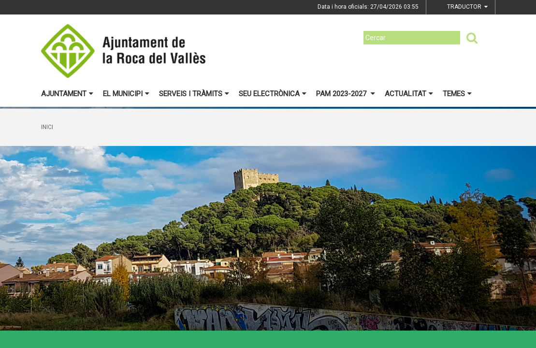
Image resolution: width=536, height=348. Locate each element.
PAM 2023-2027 (345, 93)
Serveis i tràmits (194, 93)
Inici (47, 127)
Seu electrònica (272, 93)
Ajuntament (67, 93)
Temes (457, 93)
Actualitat (409, 93)
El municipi (126, 93)
